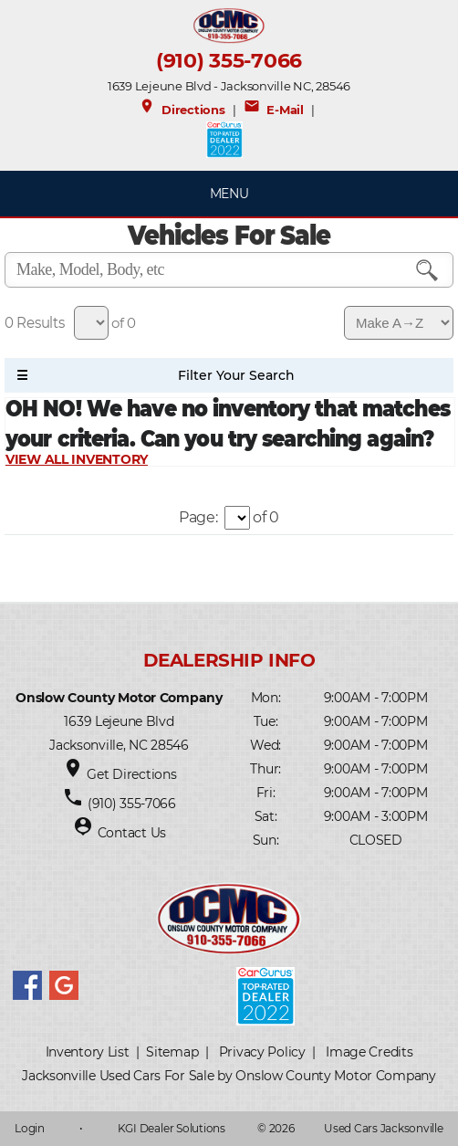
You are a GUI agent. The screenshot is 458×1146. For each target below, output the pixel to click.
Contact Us (132, 833)
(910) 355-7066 (229, 60)
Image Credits (369, 1052)
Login (30, 1128)
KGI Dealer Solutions (171, 1128)
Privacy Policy (262, 1052)
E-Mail (274, 109)
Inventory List (88, 1052)
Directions (182, 109)
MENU (229, 193)
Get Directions (131, 774)
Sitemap (172, 1052)
